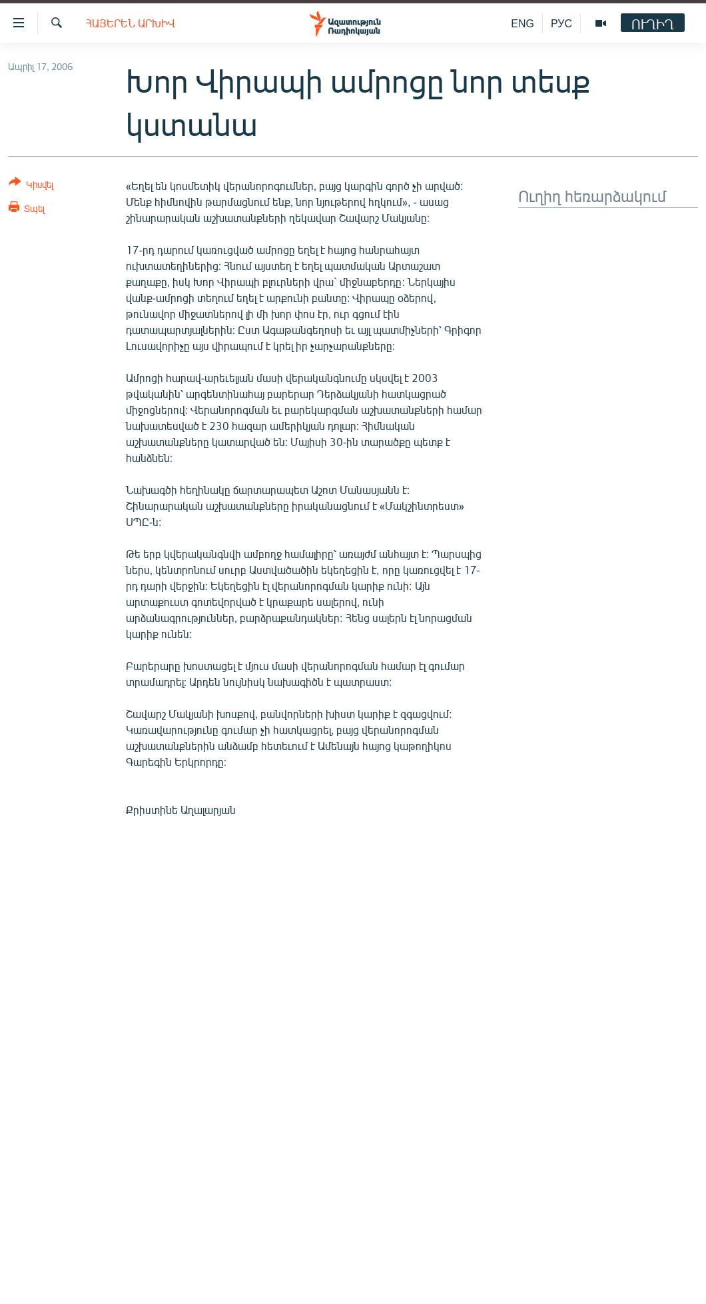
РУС (561, 23)
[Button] (31, 186)
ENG (522, 23)
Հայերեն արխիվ (130, 23)
